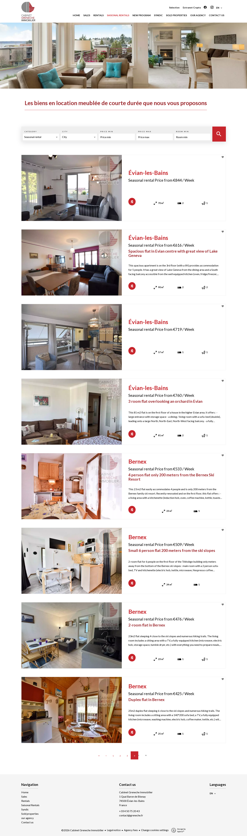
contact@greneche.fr (131, 815)
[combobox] (41, 137)
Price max (144, 131)
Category (31, 131)
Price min (106, 131)
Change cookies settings (155, 830)
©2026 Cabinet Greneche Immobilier (82, 830)
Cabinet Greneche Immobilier (136, 792)
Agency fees (131, 830)
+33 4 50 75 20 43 (129, 811)
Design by (177, 830)
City (65, 131)
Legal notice (114, 830)
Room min (182, 131)
